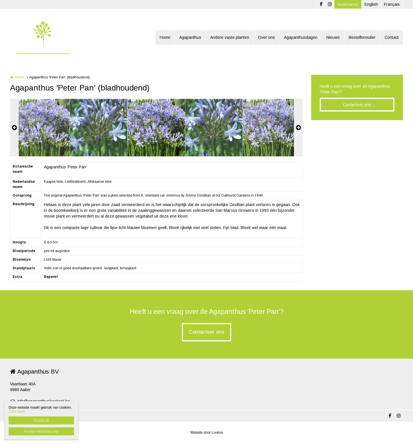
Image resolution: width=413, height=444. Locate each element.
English (371, 4)
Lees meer (17, 412)
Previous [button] (14, 127)
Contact (392, 37)
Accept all (41, 420)
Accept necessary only (41, 431)
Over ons (266, 37)
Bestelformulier (362, 37)
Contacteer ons (357, 104)
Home (165, 37)
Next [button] (298, 127)
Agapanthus (190, 37)
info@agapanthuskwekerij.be (40, 401)
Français (392, 4)
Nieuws (333, 37)
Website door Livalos (206, 432)
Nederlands (348, 4)
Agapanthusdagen (300, 37)
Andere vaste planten (229, 37)
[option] (156, 127)
